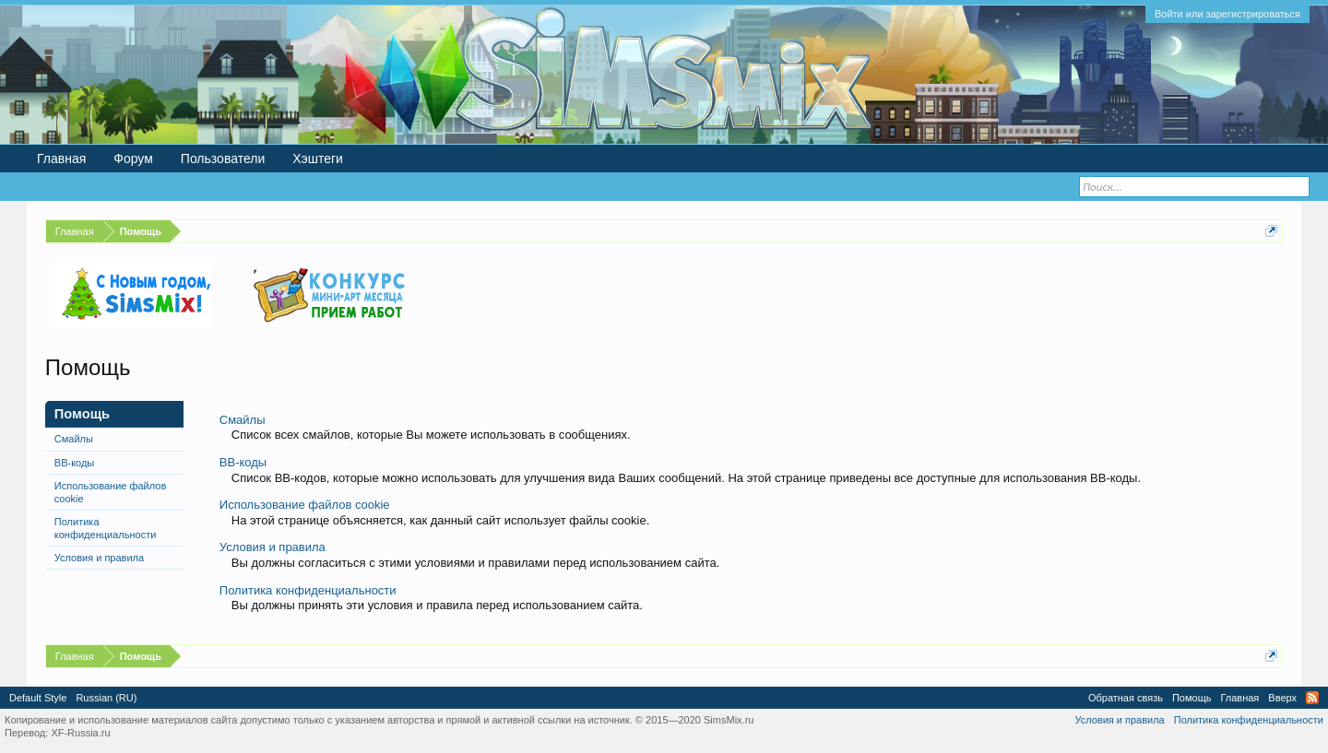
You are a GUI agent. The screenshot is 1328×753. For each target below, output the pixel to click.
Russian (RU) (106, 697)
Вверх (1282, 697)
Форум (133, 158)
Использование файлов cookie (110, 492)
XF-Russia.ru (80, 732)
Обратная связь (1125, 697)
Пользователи (223, 158)
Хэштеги (317, 158)
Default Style (37, 697)
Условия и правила (99, 557)
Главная (61, 158)
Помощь (1192, 697)
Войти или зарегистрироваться (1227, 13)
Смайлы (73, 438)
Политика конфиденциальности (105, 528)
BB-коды (74, 462)
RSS (1312, 697)
